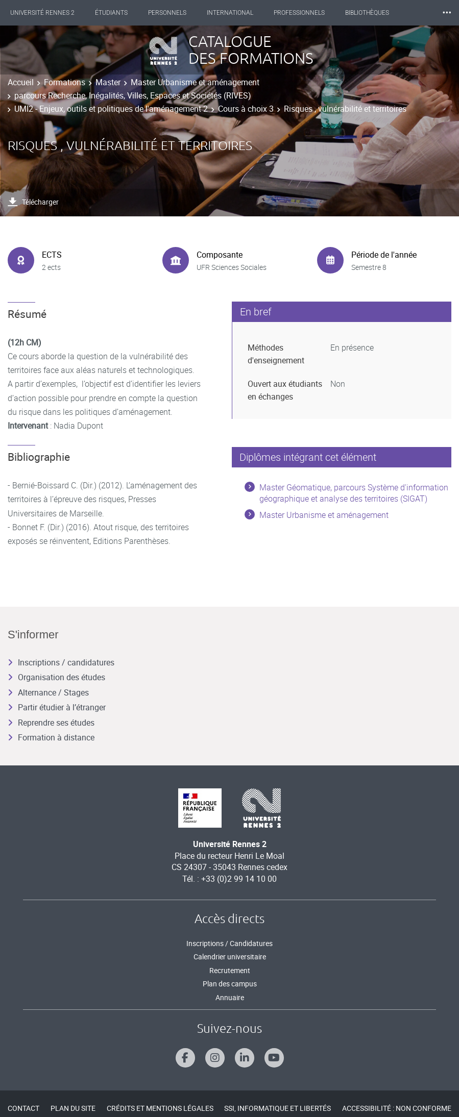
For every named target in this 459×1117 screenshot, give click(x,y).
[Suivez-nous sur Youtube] (274, 1058)
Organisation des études (56, 677)
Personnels (167, 12)
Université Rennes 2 (42, 12)
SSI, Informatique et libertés (277, 1108)
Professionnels (299, 12)
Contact (23, 1108)
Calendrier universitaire (230, 956)
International (230, 12)
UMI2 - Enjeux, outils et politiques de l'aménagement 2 (111, 108)
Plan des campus (230, 983)
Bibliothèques (367, 12)
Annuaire (229, 997)
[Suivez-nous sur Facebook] (185, 1058)
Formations (64, 82)
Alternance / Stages (48, 692)
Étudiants (111, 12)
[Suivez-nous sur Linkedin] (244, 1058)
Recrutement (229, 970)
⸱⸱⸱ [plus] (446, 12)
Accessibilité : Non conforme (396, 1108)
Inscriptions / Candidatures (229, 943)
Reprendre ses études (51, 722)
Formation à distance (51, 737)
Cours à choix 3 (246, 108)
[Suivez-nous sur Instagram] (215, 1058)
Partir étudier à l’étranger (57, 707)
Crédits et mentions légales (160, 1108)
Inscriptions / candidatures (61, 662)
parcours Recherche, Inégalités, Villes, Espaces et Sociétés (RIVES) (132, 95)
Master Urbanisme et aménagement (195, 82)
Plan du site (73, 1108)
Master (107, 82)
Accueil (21, 82)
